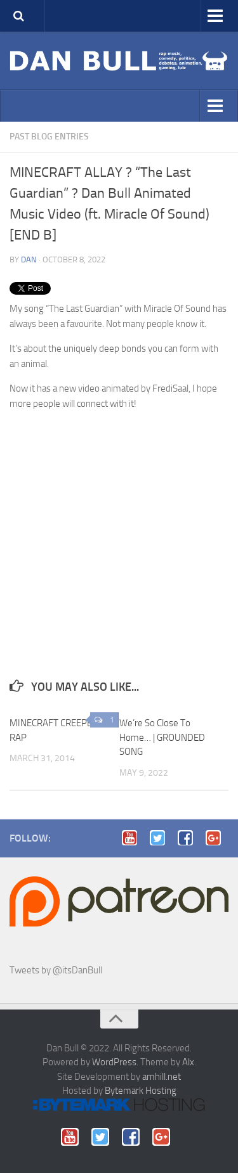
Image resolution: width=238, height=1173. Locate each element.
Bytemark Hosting (140, 1090)
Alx (188, 1062)
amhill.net (161, 1076)
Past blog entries (49, 136)
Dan (29, 259)
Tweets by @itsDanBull (56, 970)
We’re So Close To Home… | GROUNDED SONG (162, 737)
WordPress (114, 1062)
